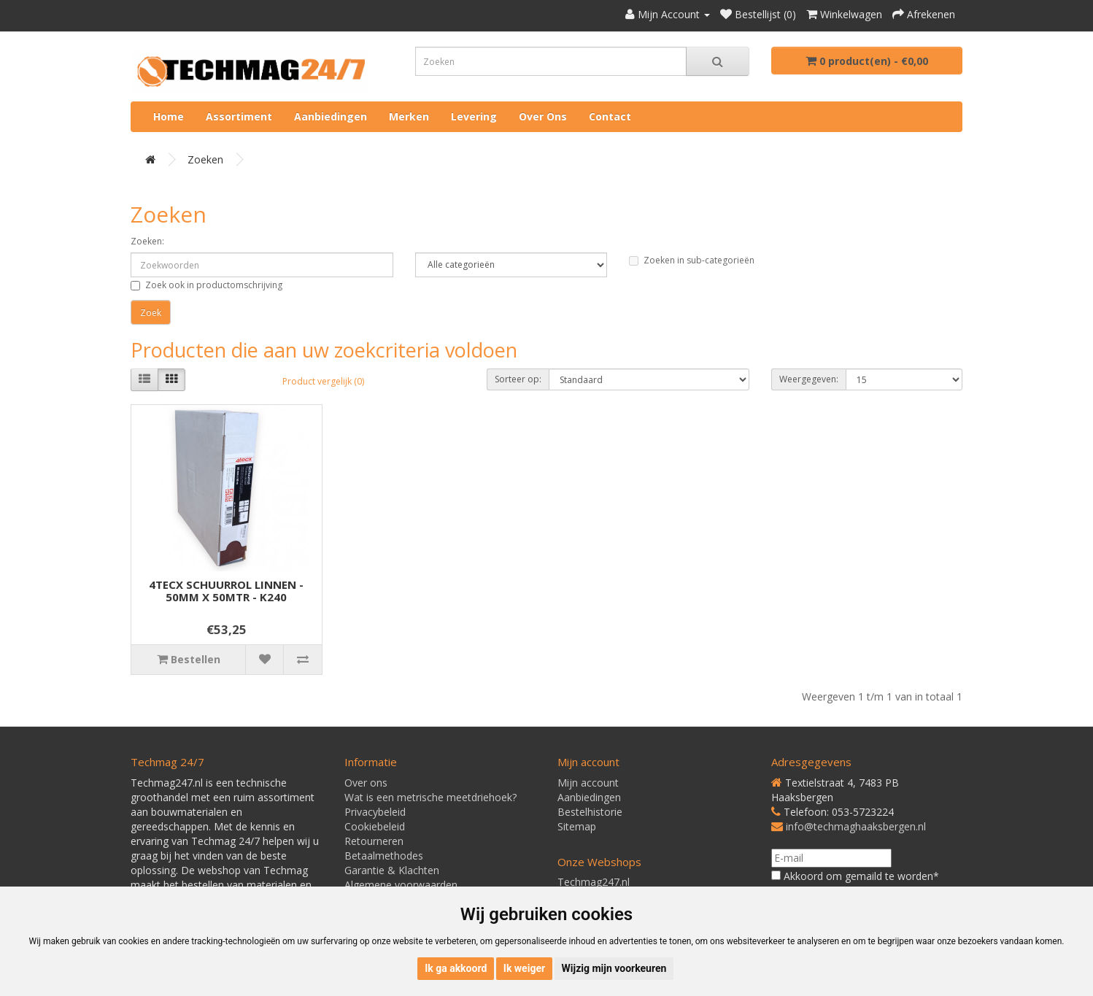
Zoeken (205, 159)
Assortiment (239, 116)
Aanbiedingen (330, 116)
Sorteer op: (518, 379)
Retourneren (373, 841)
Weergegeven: (808, 379)
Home (168, 116)
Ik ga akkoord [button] (456, 968)
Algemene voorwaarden (400, 885)
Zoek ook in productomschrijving (206, 285)
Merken (409, 116)
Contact (610, 116)
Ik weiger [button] (524, 968)
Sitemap (576, 826)
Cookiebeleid (374, 826)
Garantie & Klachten (391, 870)
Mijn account (588, 783)
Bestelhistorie (589, 812)
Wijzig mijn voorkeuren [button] (614, 968)
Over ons (543, 116)
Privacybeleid (375, 812)
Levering (474, 116)
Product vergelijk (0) (323, 381)
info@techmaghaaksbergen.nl (856, 826)
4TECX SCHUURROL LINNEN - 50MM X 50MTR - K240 (226, 590)
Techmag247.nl (593, 882)
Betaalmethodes (383, 855)
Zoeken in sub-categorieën (691, 260)
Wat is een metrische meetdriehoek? (430, 797)
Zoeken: (147, 241)
